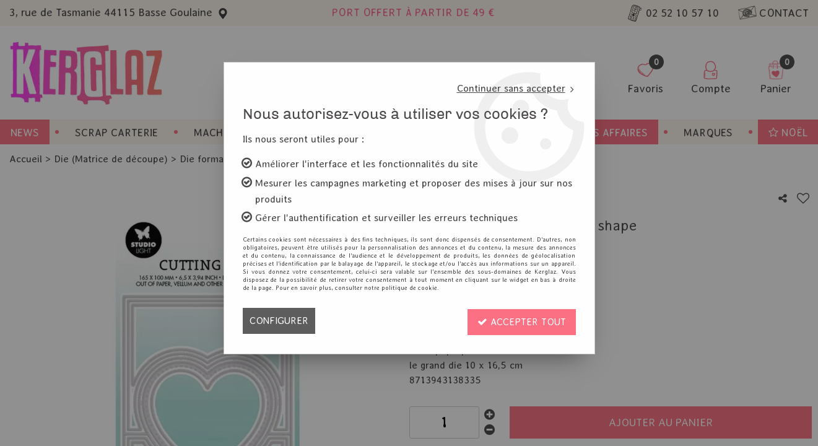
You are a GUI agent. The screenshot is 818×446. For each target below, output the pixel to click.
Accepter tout (521, 320)
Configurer (279, 320)
